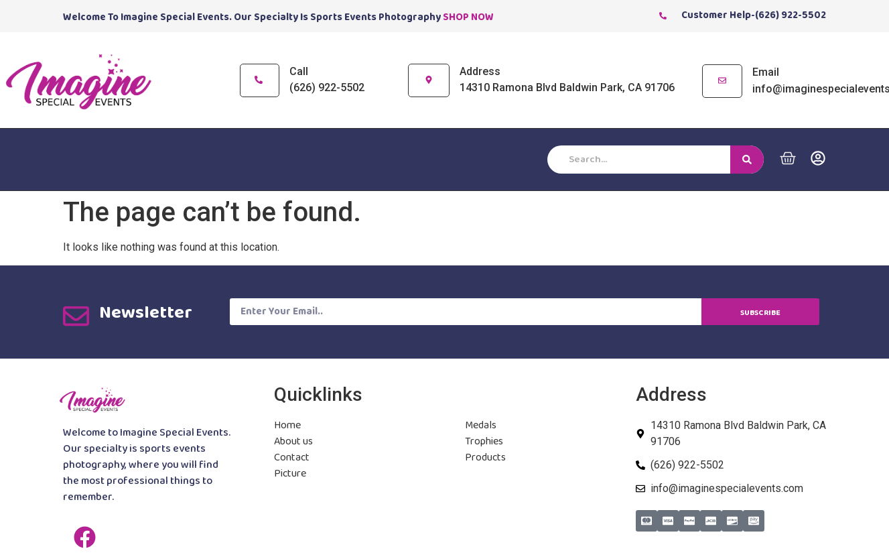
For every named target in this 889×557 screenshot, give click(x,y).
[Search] (747, 159)
